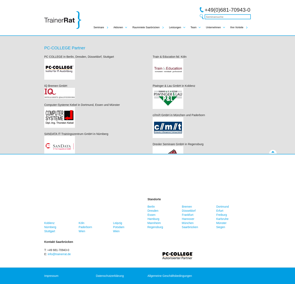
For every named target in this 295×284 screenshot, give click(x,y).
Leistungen (175, 27)
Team (193, 27)
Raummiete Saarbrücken (146, 27)
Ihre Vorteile (236, 27)
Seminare (98, 27)
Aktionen (118, 27)
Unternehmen (213, 27)
